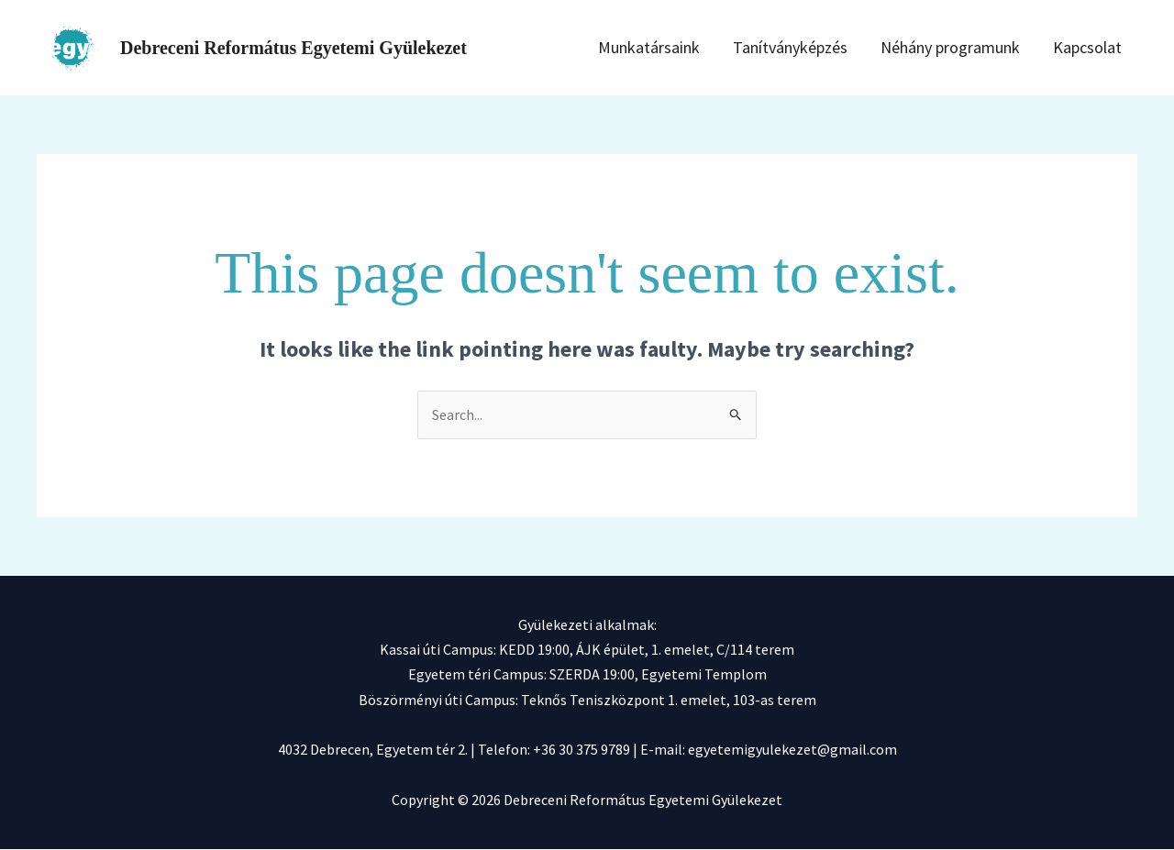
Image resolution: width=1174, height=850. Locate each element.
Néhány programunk (969, 47)
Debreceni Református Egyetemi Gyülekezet (293, 48)
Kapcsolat (1096, 47)
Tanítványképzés (819, 47)
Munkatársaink (688, 47)
